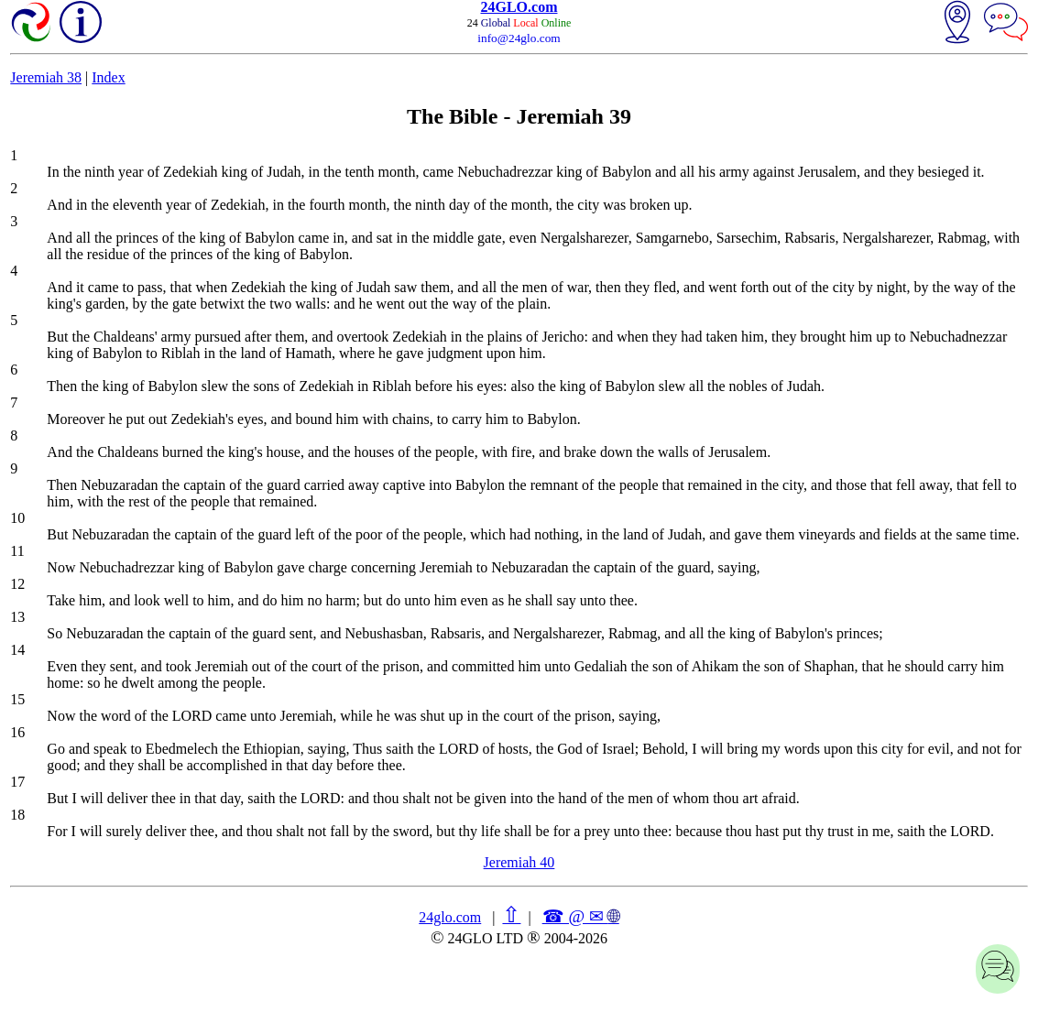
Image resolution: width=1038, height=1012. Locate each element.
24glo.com (450, 917)
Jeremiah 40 (519, 862)
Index (108, 77)
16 (17, 732)
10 (17, 518)
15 (17, 699)
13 (17, 617)
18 (17, 814)
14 (17, 650)
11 (17, 551)
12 (17, 584)
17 (17, 781)
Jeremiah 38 (46, 77)
